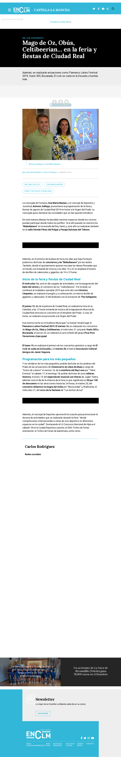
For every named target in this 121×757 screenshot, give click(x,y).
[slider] (56, 240)
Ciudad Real (64, 22)
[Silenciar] (88, 240)
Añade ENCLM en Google (60, 105)
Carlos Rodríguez (50, 172)
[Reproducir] (25, 240)
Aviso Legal (48, 744)
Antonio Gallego (32, 184)
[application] (60, 245)
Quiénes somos (80, 744)
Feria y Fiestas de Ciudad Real (38, 191)
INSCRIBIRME (43, 713)
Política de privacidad (57, 744)
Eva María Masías (55, 184)
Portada (53, 22)
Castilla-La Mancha (52, 10)
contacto (90, 744)
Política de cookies (70, 744)
